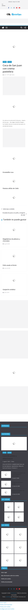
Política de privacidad (6, 582)
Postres (9, 61)
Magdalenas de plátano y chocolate (11, 240)
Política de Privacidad (6, 604)
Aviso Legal (4, 572)
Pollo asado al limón (10, 265)
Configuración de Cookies (7, 609)
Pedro (13, 461)
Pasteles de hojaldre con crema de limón (18, 491)
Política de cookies (6, 578)
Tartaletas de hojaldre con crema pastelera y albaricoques (18, 474)
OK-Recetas (5, 426)
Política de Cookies (5, 607)
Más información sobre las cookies (10, 575)
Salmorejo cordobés (7, 209)
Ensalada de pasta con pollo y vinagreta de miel (15, 214)
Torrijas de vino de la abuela (17, 483)
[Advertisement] (14, 85)
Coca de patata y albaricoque (10, 457)
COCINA (4, 61)
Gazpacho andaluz (9, 289)
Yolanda (12, 74)
